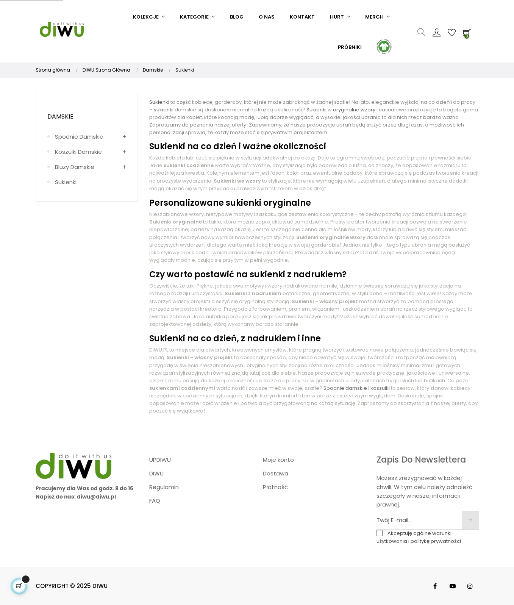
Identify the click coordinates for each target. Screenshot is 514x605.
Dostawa (275, 473)
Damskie (60, 116)
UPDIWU (160, 460)
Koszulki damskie (78, 152)
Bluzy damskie (74, 167)
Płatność (275, 487)
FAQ (154, 501)
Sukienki (66, 182)
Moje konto (278, 460)
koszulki (380, 388)
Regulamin (164, 487)
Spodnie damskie (79, 137)
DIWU (156, 473)
